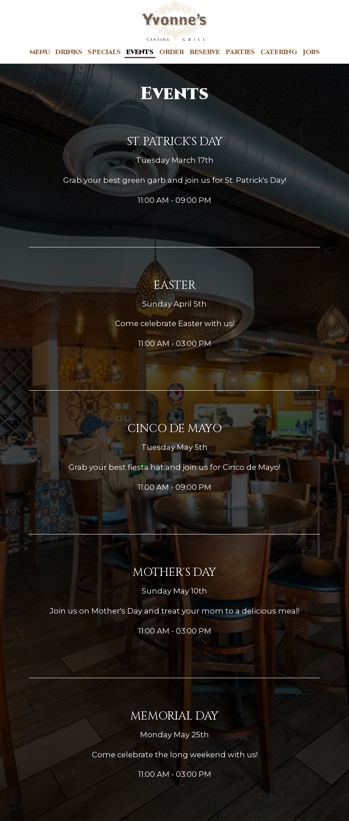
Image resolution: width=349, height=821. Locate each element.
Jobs (311, 52)
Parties (240, 52)
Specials (104, 52)
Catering (278, 52)
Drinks (68, 52)
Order (171, 52)
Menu (40, 52)
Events (140, 52)
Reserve (204, 52)
